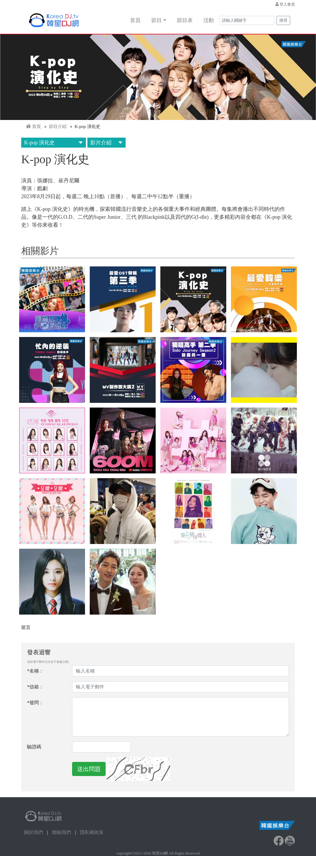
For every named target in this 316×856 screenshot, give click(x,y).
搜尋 (283, 20)
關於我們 (33, 832)
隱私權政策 (92, 832)
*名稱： (35, 670)
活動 (208, 20)
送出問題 (89, 769)
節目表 (185, 20)
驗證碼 (34, 746)
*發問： (35, 702)
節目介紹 (57, 126)
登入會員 (287, 4)
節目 (156, 20)
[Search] (246, 20)
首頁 (135, 20)
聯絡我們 (61, 832)
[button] (52, 299)
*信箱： (35, 686)
